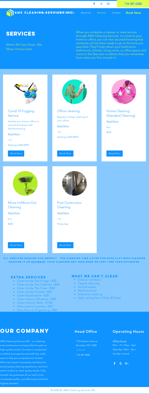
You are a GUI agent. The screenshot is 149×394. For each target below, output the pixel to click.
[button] (16, 153)
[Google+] (126, 363)
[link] (25, 113)
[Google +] (109, 3)
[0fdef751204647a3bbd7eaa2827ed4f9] (94, 3)
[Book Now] (133, 13)
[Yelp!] (120, 363)
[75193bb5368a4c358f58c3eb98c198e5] (101, 3)
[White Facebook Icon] (114, 363)
